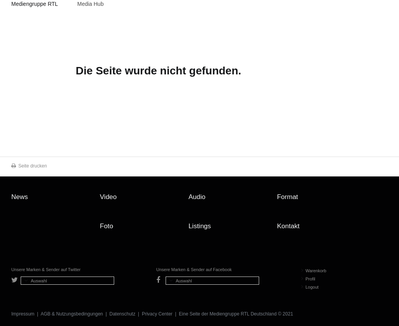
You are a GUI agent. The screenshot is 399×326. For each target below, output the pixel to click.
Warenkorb (313, 270)
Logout (310, 287)
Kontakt (288, 226)
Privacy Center (157, 314)
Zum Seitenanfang (380, 200)
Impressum (22, 314)
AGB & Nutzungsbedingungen (72, 314)
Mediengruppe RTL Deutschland (34, 5)
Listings (200, 226)
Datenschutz (122, 314)
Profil (308, 279)
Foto (106, 226)
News (19, 197)
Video (108, 197)
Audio (197, 197)
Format (287, 197)
